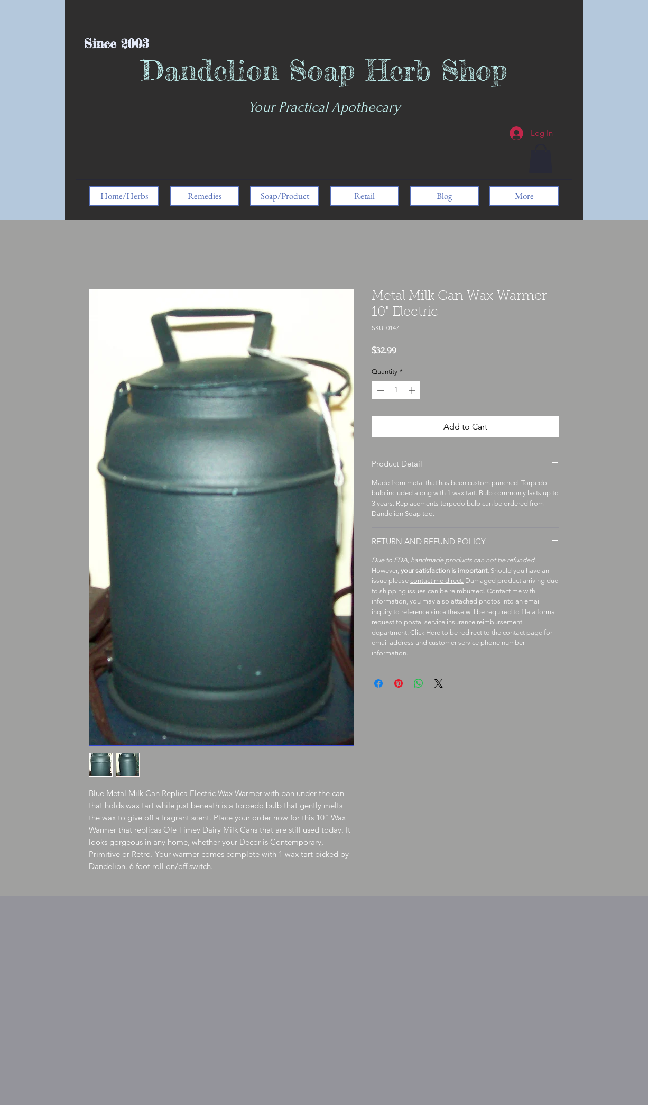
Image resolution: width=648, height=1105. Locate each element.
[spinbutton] (396, 390)
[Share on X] (438, 683)
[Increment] (412, 390)
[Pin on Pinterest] (398, 683)
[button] (541, 158)
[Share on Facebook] (378, 683)
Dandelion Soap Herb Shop (324, 69)
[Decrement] (379, 390)
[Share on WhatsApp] (418, 683)
